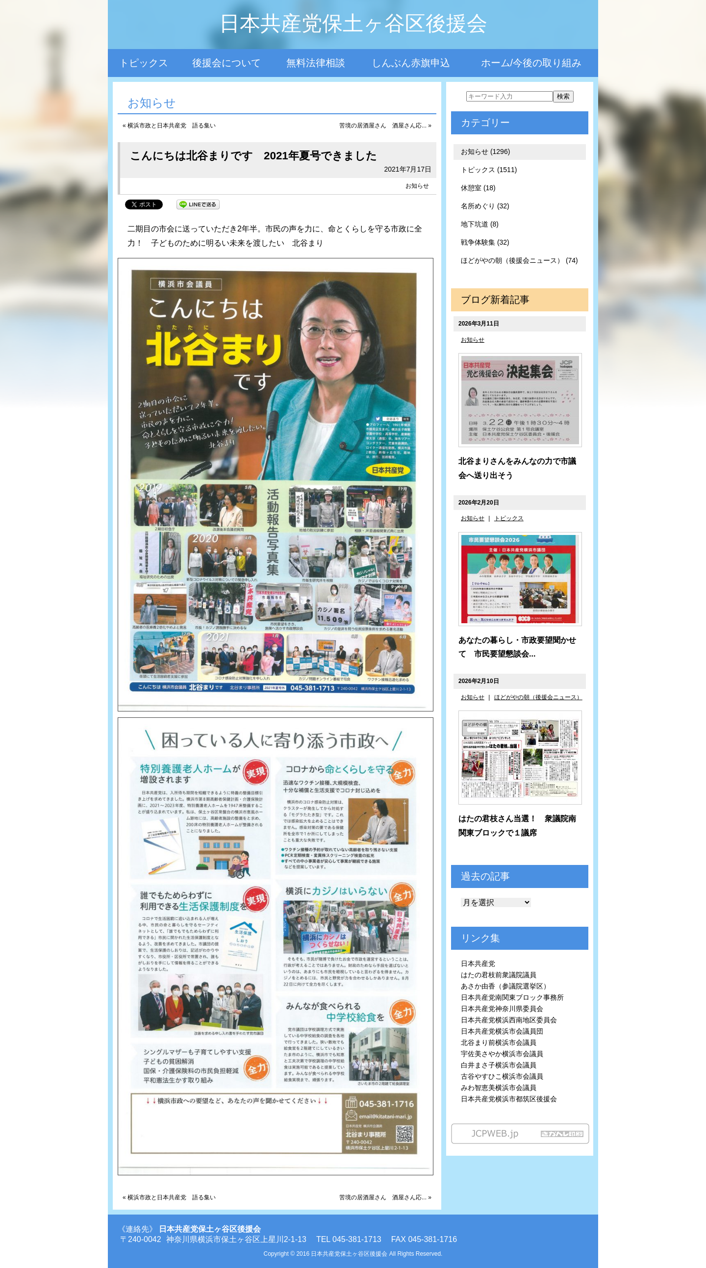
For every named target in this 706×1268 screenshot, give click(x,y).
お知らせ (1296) (485, 151)
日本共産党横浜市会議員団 (502, 1031)
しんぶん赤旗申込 (411, 62)
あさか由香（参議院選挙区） (505, 986)
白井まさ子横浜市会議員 (498, 1065)
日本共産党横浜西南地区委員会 (509, 1020)
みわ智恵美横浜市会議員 (498, 1087)
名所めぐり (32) (485, 206)
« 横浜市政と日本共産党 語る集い (169, 125)
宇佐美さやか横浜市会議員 (502, 1054)
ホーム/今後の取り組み (531, 62)
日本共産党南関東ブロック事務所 (512, 997)
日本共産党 (478, 963)
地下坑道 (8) (480, 224)
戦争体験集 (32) (485, 242)
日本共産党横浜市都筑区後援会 (509, 1099)
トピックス (143, 62)
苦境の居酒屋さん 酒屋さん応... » (385, 125)
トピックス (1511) (489, 170)
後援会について (226, 62)
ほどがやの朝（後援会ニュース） (538, 697)
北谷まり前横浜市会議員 (498, 1042)
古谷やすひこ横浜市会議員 (502, 1076)
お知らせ (417, 185)
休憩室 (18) (478, 188)
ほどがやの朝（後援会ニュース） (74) (519, 260)
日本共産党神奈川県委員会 (502, 1009)
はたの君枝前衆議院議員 (498, 975)
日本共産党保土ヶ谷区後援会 (353, 23)
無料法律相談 (315, 62)
